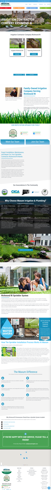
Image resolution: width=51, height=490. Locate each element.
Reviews (19, 477)
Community (19, 476)
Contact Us (19, 481)
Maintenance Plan (32, 472)
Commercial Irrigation (31, 473)
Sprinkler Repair (31, 470)
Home (19, 470)
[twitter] (4, 489)
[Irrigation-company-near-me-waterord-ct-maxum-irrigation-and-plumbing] (17, 38)
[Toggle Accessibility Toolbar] (49, 488)
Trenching (30, 50)
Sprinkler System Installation (32, 471)
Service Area (19, 472)
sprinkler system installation (30, 305)
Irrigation (13, 50)
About (19, 471)
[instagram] (10, 489)
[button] (25, 422)
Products (19, 473)
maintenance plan (7, 301)
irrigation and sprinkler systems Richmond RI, (33, 100)
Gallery (19, 475)
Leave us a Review (19, 478)
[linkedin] (8, 489)
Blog (19, 480)
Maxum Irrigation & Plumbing (22, 357)
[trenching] (34, 38)
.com (32, 443)
